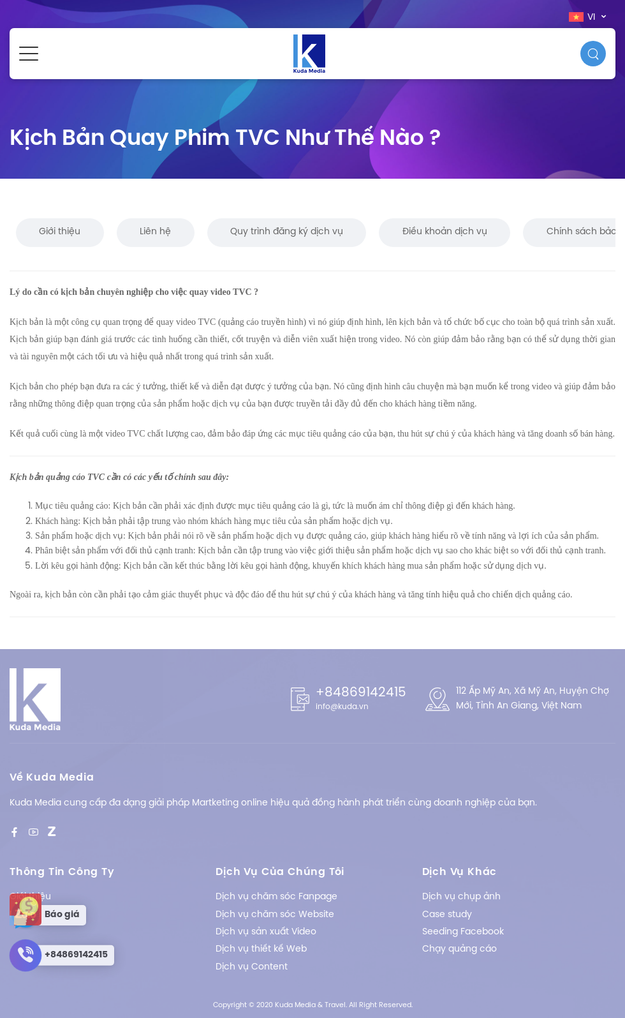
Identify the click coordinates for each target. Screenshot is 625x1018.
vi (583, 17)
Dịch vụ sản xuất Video (266, 932)
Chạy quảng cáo (459, 949)
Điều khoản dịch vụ (444, 232)
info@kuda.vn (342, 707)
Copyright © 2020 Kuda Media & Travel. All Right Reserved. (313, 1005)
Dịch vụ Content (252, 967)
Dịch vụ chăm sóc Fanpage (276, 897)
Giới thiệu (59, 232)
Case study (447, 915)
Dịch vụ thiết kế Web (261, 949)
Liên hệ (155, 232)
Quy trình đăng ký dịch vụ (286, 232)
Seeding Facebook (463, 932)
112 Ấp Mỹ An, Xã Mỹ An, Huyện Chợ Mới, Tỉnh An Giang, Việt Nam (532, 698)
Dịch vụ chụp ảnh (461, 897)
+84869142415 (361, 693)
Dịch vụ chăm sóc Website (275, 915)
